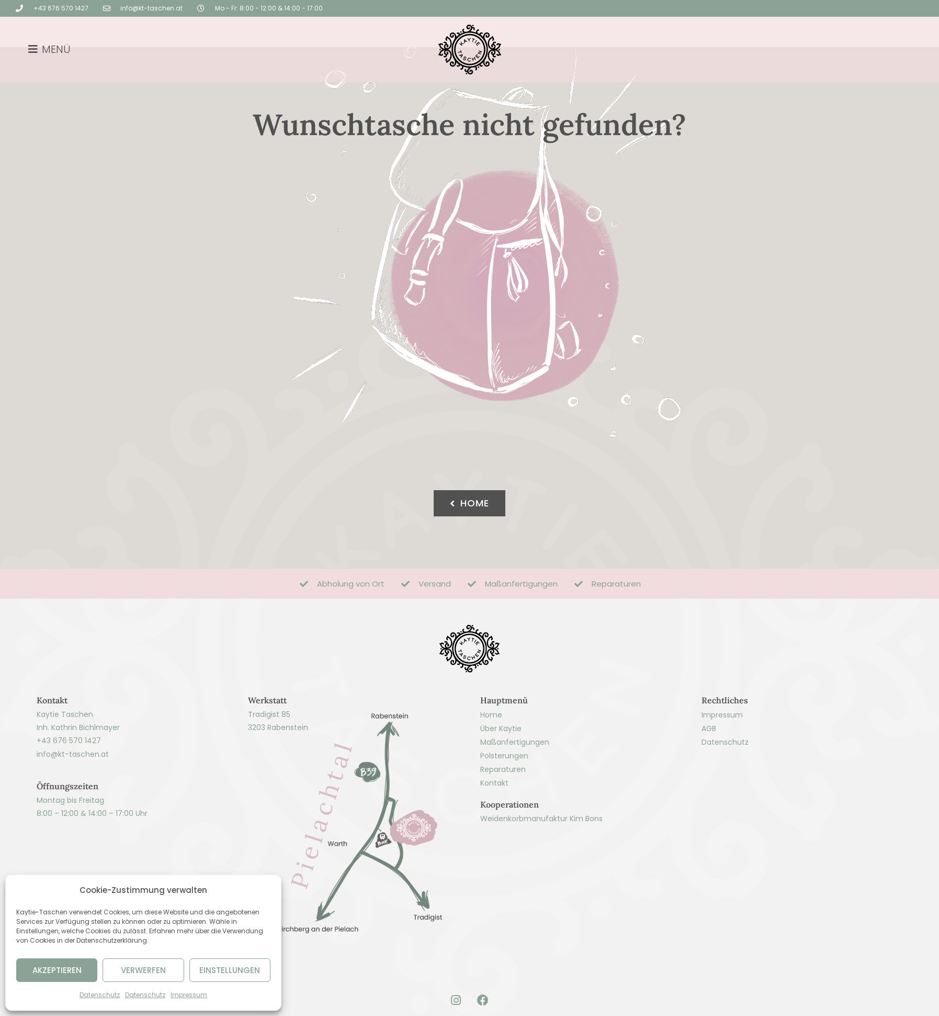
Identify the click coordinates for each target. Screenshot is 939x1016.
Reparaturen (503, 804)
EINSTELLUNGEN (229, 970)
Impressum (189, 994)
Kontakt (494, 817)
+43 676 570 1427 (69, 775)
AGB (709, 763)
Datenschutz (100, 994)
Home (491, 749)
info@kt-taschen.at (73, 788)
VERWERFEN (143, 970)
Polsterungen (504, 790)
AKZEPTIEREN (57, 970)
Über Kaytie (501, 763)
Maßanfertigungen (514, 776)
